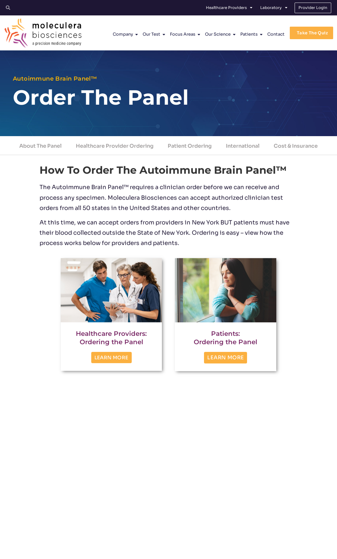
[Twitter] (238, 520)
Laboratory (274, 8)
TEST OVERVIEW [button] (41, 467)
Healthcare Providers (229, 8)
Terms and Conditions (148, 551)
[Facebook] (255, 520)
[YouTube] (290, 520)
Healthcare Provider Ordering (115, 146)
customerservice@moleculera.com (164, 532)
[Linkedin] (273, 520)
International (243, 146)
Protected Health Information (226, 551)
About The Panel (40, 146)
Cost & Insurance (296, 146)
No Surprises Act (270, 551)
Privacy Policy (184, 551)
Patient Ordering (190, 146)
